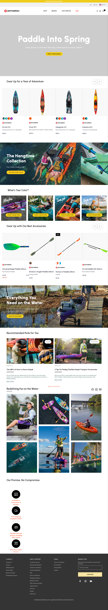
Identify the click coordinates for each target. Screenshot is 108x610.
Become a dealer (10, 573)
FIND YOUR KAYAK (54, 54)
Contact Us (9, 562)
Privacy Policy (57, 565)
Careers (8, 565)
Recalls (32, 591)
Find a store (95, 4)
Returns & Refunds (35, 575)
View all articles (54, 386)
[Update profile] (100, 11)
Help (90, 4)
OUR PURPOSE (66, 11)
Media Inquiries (10, 567)
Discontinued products (36, 565)
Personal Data (57, 567)
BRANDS (54, 11)
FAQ (31, 573)
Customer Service (35, 562)
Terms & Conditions (59, 562)
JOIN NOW (90, 574)
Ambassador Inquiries (11, 575)
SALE (77, 11)
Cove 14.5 (32, 127)
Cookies (56, 570)
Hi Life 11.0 (6, 127)
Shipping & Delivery (35, 578)
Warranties (33, 594)
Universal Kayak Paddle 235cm (14, 269)
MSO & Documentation (36, 583)
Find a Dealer (9, 570)
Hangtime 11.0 (61, 127)
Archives (32, 588)
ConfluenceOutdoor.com (42, 600)
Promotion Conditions (35, 567)
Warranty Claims (34, 580)
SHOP (45, 11)
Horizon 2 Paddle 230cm (65, 272)
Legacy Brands (34, 586)
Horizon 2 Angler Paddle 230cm (41, 272)
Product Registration (35, 570)
